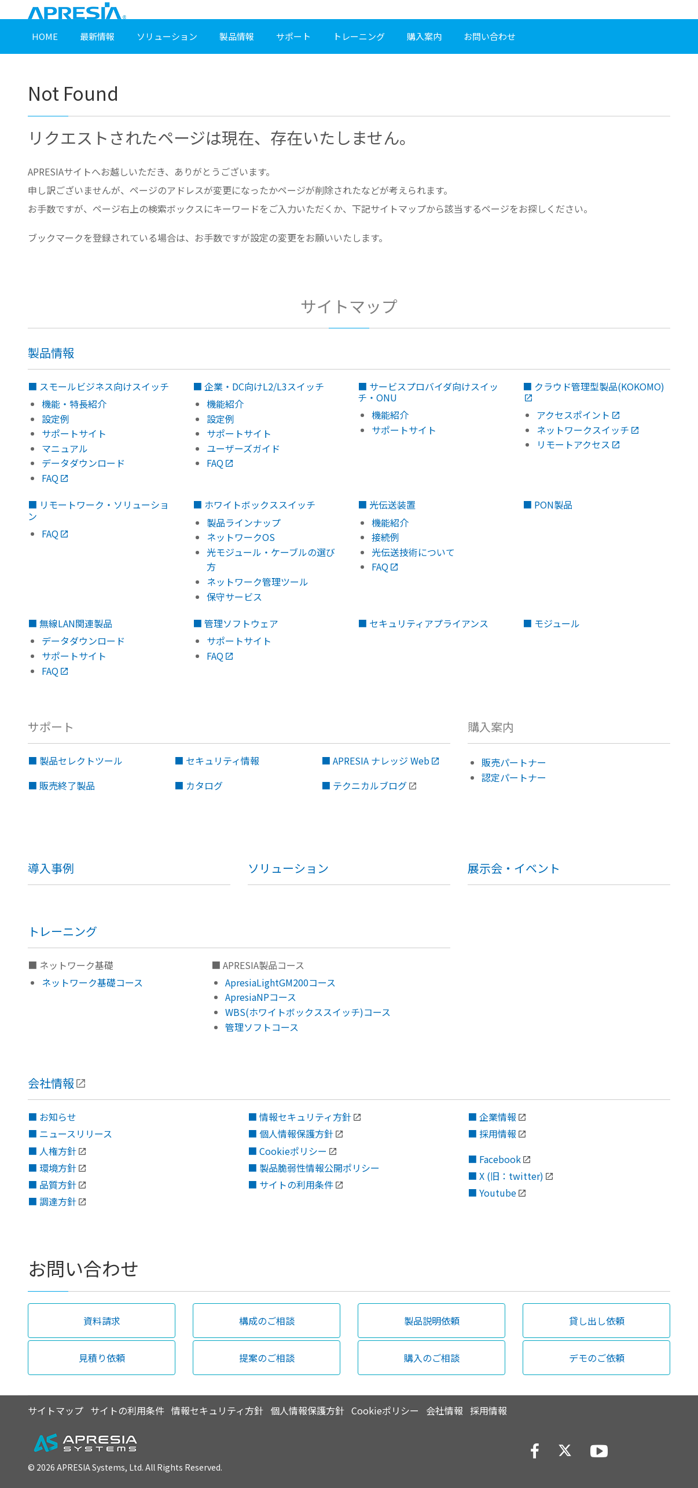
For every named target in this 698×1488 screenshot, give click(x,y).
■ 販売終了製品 (61, 785)
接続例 (385, 537)
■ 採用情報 (492, 1133)
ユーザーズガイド (243, 448)
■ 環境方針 (52, 1168)
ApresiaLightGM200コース (280, 982)
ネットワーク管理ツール (257, 581)
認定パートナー (514, 777)
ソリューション (288, 868)
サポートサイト (74, 433)
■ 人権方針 (52, 1151)
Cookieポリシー (385, 1410)
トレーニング (62, 931)
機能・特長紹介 (74, 404)
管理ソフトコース (262, 1027)
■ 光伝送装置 (387, 504)
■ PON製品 (547, 504)
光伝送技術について (413, 552)
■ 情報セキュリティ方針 (299, 1117)
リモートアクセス (578, 444)
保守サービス (234, 597)
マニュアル (65, 448)
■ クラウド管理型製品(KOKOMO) (593, 391)
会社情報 (51, 1082)
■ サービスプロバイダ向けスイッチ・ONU (428, 391)
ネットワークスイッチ (587, 430)
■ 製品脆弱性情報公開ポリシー (314, 1168)
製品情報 (51, 352)
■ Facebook (494, 1159)
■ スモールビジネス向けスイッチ (98, 386)
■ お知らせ (52, 1117)
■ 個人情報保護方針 (290, 1133)
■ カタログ (198, 785)
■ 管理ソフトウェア (235, 623)
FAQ (55, 478)
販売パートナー (514, 762)
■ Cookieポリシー (287, 1151)
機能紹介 (225, 404)
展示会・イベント (514, 868)
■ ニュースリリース (70, 1133)
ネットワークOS (241, 537)
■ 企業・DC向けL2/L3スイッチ (258, 386)
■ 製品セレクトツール (75, 760)
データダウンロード (83, 463)
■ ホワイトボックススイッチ (254, 504)
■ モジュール (551, 623)
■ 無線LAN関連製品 (70, 623)
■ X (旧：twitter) (505, 1176)
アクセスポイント (578, 415)
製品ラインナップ (244, 522)
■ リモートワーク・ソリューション (98, 510)
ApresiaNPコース (260, 997)
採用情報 (488, 1410)
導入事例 (51, 868)
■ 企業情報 (492, 1117)
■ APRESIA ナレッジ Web (380, 760)
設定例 (55, 419)
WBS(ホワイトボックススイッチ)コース (308, 1012)
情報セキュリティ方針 (217, 1410)
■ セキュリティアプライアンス (423, 623)
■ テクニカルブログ (364, 785)
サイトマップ (55, 1410)
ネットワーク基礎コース (92, 982)
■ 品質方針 (52, 1184)
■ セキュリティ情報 (216, 760)
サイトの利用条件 (127, 1410)
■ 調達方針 (52, 1201)
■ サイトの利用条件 (290, 1184)
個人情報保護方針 (307, 1410)
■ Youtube (492, 1193)
